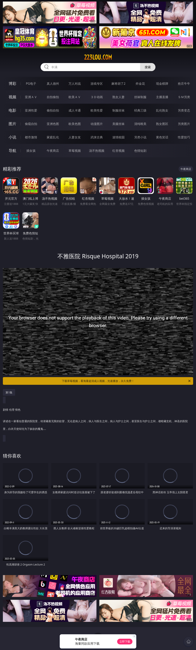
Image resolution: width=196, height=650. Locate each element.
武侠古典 (97, 137)
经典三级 (140, 110)
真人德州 (53, 83)
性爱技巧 (184, 137)
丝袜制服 (140, 97)
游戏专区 (97, 83)
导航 (12, 150)
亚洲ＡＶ (31, 97)
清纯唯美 (140, 124)
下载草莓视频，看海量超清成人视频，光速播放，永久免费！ (126, 381)
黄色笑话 (162, 137)
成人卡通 (75, 110)
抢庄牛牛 (184, 83)
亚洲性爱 (31, 110)
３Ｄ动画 (97, 97)
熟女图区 (162, 124)
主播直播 (162, 97)
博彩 (12, 83)
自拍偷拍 (53, 97)
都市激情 (31, 137)
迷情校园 (118, 137)
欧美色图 (75, 124)
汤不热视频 (96, 151)
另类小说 (140, 137)
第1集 (9, 392)
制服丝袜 (118, 110)
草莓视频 (75, 151)
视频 (12, 96)
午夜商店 (53, 151)
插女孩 (31, 151)
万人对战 (75, 83)
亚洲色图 (53, 124)
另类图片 (184, 124)
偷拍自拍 (53, 110)
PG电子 (31, 83)
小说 (12, 137)
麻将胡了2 (118, 83)
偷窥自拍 (31, 124)
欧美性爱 (97, 110)
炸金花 (140, 83)
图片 (12, 123)
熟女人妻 (118, 97)
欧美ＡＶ (75, 97)
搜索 (148, 67)
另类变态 (184, 110)
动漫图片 (97, 124)
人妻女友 (75, 137)
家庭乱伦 (53, 137)
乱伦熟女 (162, 110)
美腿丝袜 (118, 124)
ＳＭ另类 (184, 97)
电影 (12, 110)
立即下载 (124, 641)
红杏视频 (118, 151)
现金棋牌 (162, 83)
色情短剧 (140, 151)
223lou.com (98, 57)
